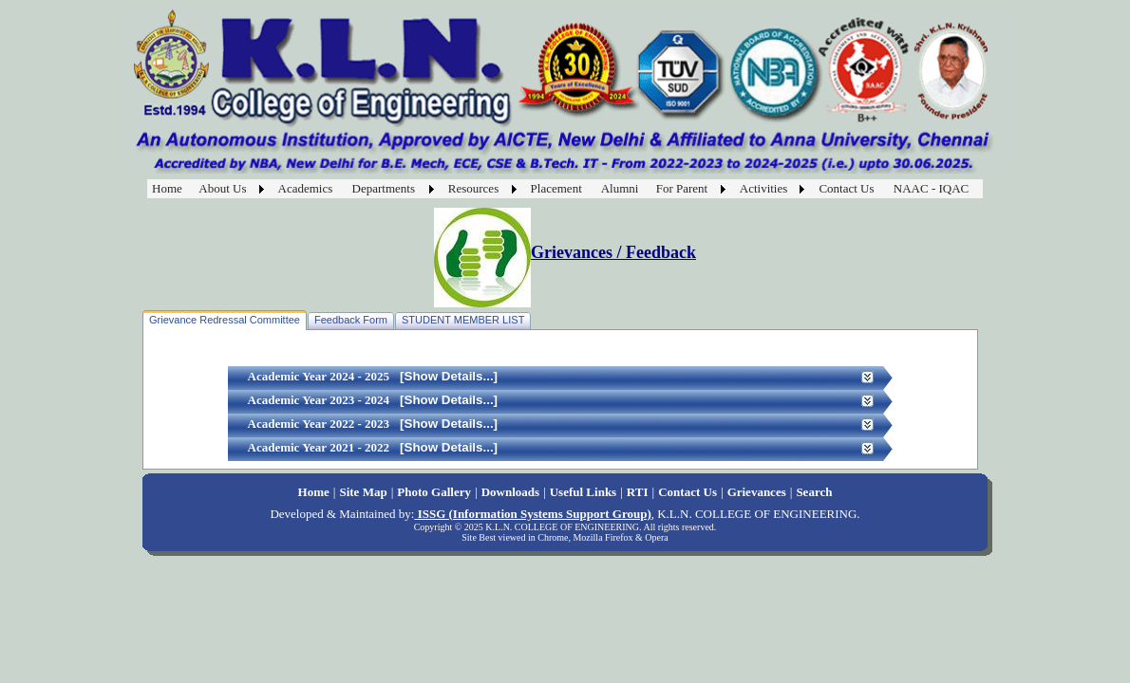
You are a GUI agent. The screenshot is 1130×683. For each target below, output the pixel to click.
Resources (473, 188)
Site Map (362, 492)
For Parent (682, 188)
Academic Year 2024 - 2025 (318, 376)
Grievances (756, 492)
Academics (305, 188)
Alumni (620, 188)
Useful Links (583, 492)
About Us (222, 188)
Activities (764, 188)
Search (814, 492)
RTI (638, 492)
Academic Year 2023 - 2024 (318, 400)
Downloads (510, 492)
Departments (383, 188)
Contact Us (846, 188)
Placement (556, 188)
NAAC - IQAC (931, 188)
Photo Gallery (434, 492)
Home (167, 188)
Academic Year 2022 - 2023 (318, 423)
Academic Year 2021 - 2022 (318, 447)
